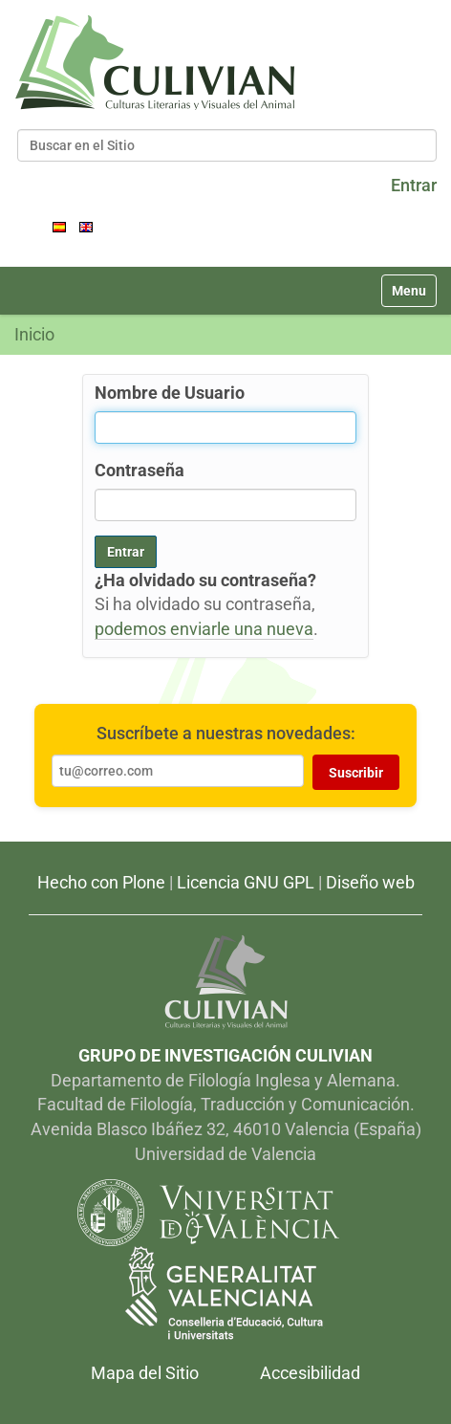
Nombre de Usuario (170, 393)
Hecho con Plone (101, 882)
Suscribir (356, 772)
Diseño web (370, 882)
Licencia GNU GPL (245, 882)
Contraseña (139, 470)
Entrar (414, 185)
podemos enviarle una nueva (204, 629)
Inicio (34, 334)
